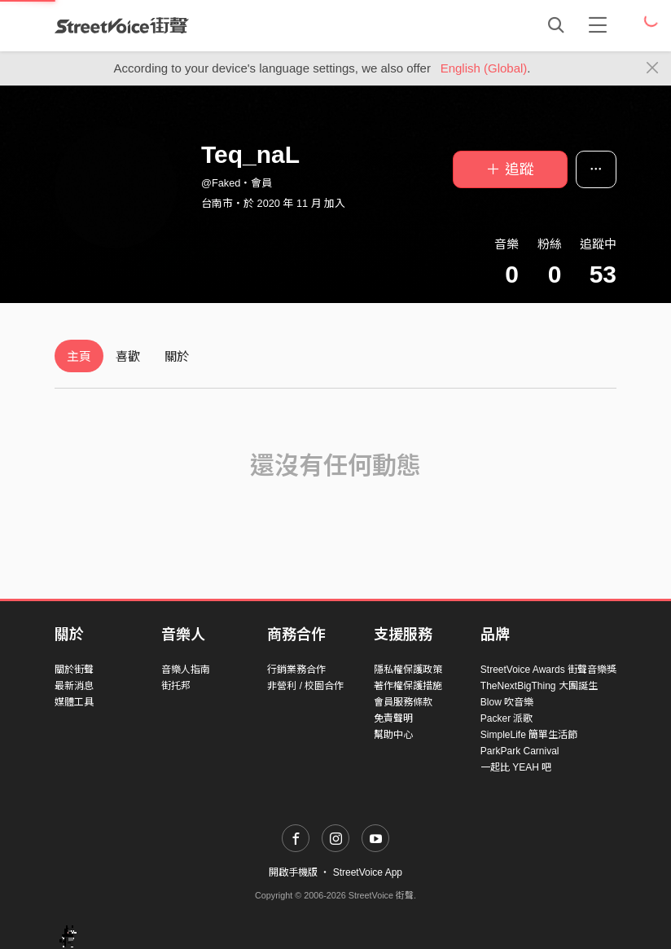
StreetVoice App (367, 872)
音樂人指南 (185, 669)
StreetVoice (122, 25)
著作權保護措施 (408, 686)
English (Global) (484, 68)
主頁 (79, 356)
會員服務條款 (403, 702)
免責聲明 (393, 718)
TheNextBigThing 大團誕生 (539, 686)
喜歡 (128, 356)
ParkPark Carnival (519, 751)
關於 (176, 356)
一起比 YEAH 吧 (515, 767)
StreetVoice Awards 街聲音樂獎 (548, 669)
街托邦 (176, 686)
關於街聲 (74, 669)
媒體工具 (74, 702)
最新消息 (74, 686)
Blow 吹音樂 (506, 702)
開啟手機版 (293, 872)
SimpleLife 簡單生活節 (528, 734)
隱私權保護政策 (408, 669)
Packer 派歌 (506, 718)
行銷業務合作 (296, 669)
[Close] (652, 68)
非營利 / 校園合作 (305, 686)
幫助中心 (393, 734)
